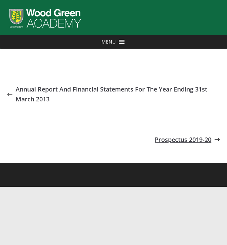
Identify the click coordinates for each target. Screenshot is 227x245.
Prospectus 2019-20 (187, 139)
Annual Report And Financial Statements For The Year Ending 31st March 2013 (107, 94)
